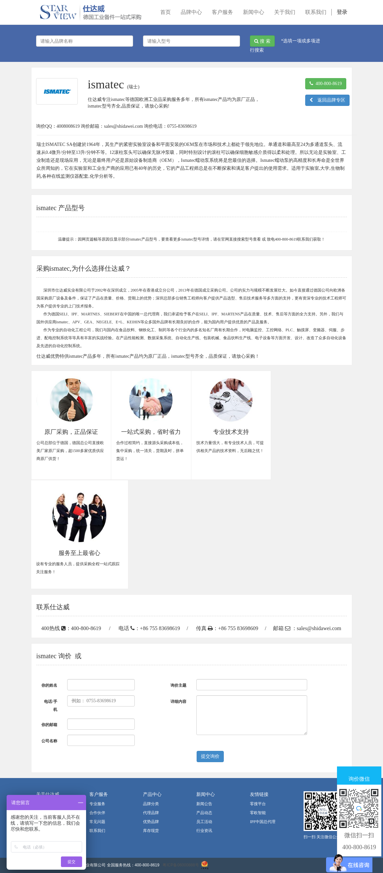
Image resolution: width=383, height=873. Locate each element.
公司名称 (49, 741)
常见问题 (97, 821)
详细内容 (178, 701)
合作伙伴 (97, 812)
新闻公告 (204, 804)
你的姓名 (49, 685)
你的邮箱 (49, 724)
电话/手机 (50, 705)
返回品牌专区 (327, 100)
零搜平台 (258, 804)
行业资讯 (204, 830)
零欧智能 (258, 812)
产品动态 (204, 812)
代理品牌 (151, 812)
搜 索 (262, 41)
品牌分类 (151, 804)
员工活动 (204, 821)
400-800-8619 (326, 83)
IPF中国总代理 (262, 821)
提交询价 (210, 756)
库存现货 (151, 830)
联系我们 (97, 830)
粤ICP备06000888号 (181, 865)
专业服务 (97, 804)
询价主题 (178, 685)
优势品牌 (151, 821)
